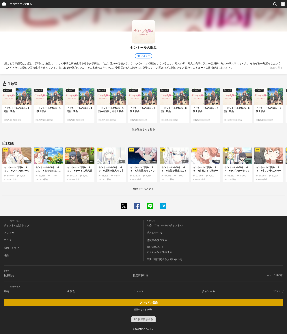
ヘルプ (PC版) (275, 275)
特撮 (6, 255)
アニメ (7, 240)
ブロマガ (9, 232)
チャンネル (208, 291)
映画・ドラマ (11, 247)
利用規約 (9, 275)
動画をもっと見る (143, 188)
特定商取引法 (140, 275)
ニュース (138, 291)
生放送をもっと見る (143, 129)
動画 (6, 291)
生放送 (71, 291)
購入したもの (154, 232)
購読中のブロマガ (157, 240)
